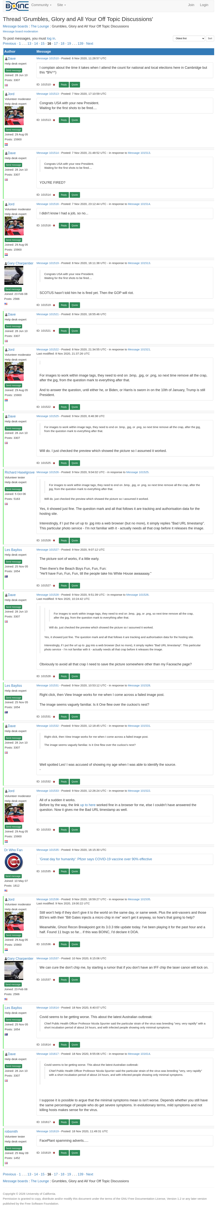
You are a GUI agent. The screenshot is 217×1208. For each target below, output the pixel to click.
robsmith (11, 1131)
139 (80, 43)
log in (51, 38)
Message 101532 (48, 725)
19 (69, 43)
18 (62, 43)
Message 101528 (48, 594)
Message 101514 (48, 152)
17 (56, 43)
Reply (64, 84)
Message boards (15, 26)
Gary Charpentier (20, 263)
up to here (88, 805)
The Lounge (40, 26)
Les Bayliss (13, 550)
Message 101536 (48, 899)
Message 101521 (48, 314)
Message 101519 (48, 263)
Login (204, 5)
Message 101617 (48, 1053)
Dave (12, 58)
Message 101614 (48, 1007)
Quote (75, 84)
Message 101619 (48, 1131)
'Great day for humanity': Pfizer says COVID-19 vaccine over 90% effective (96, 859)
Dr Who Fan (13, 850)
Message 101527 (48, 549)
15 (42, 43)
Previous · (11, 43)
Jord (11, 94)
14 (36, 43)
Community (41, 5)
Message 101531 (48, 685)
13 (29, 43)
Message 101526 (48, 472)
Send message (13, 70)
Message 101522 (48, 349)
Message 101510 (48, 58)
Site (61, 5)
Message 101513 (48, 93)
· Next (88, 43)
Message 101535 (48, 849)
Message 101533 (48, 790)
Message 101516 (48, 204)
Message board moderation (20, 31)
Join (191, 5)
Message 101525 (48, 416)
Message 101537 (48, 958)
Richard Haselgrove (20, 472)
